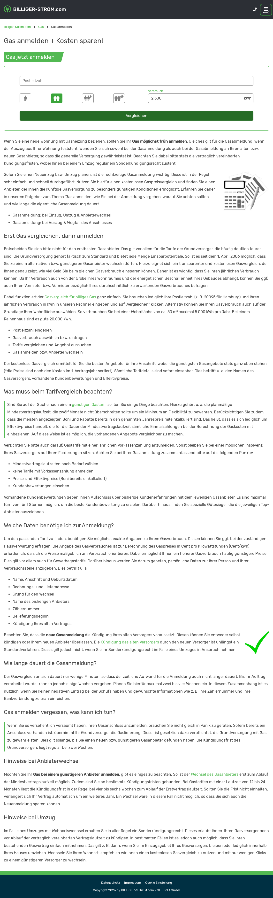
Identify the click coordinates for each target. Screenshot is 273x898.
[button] (136, 81)
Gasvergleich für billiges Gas (70, 297)
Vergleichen (136, 115)
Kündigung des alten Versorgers (130, 642)
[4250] (119, 98)
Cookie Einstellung (158, 882)
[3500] (88, 98)
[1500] (25, 98)
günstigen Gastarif (89, 404)
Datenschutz (110, 882)
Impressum (132, 882)
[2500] (56, 98)
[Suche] (136, 81)
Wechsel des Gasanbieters (214, 774)
